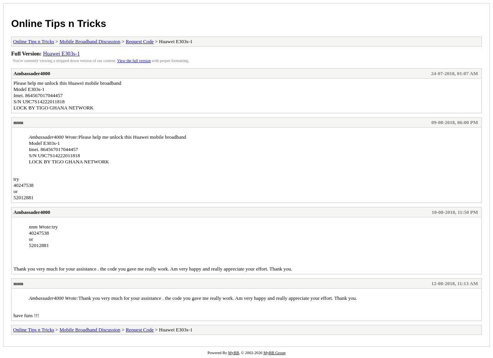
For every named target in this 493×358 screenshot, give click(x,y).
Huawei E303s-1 (61, 53)
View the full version (134, 61)
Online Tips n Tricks (58, 23)
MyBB (233, 353)
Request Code (140, 41)
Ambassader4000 (31, 73)
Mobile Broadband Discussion (89, 41)
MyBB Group (274, 353)
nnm (18, 122)
